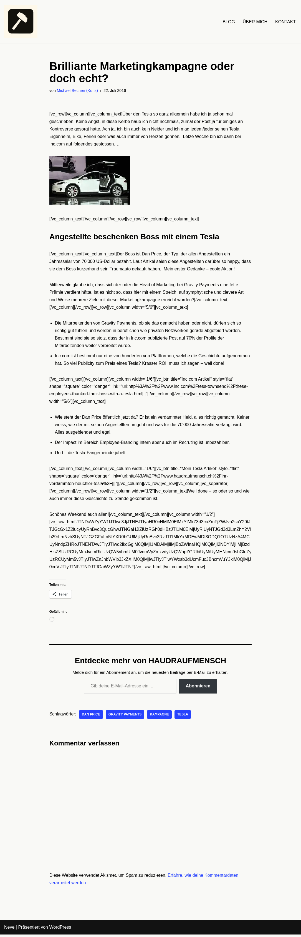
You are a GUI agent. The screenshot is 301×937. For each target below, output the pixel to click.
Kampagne (160, 717)
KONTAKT (285, 21)
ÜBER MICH (254, 21)
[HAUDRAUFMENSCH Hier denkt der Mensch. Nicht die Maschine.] (20, 21)
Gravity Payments (125, 717)
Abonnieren (198, 688)
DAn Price (91, 717)
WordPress (60, 930)
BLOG (228, 21)
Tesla (183, 717)
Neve (9, 930)
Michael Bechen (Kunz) (77, 90)
